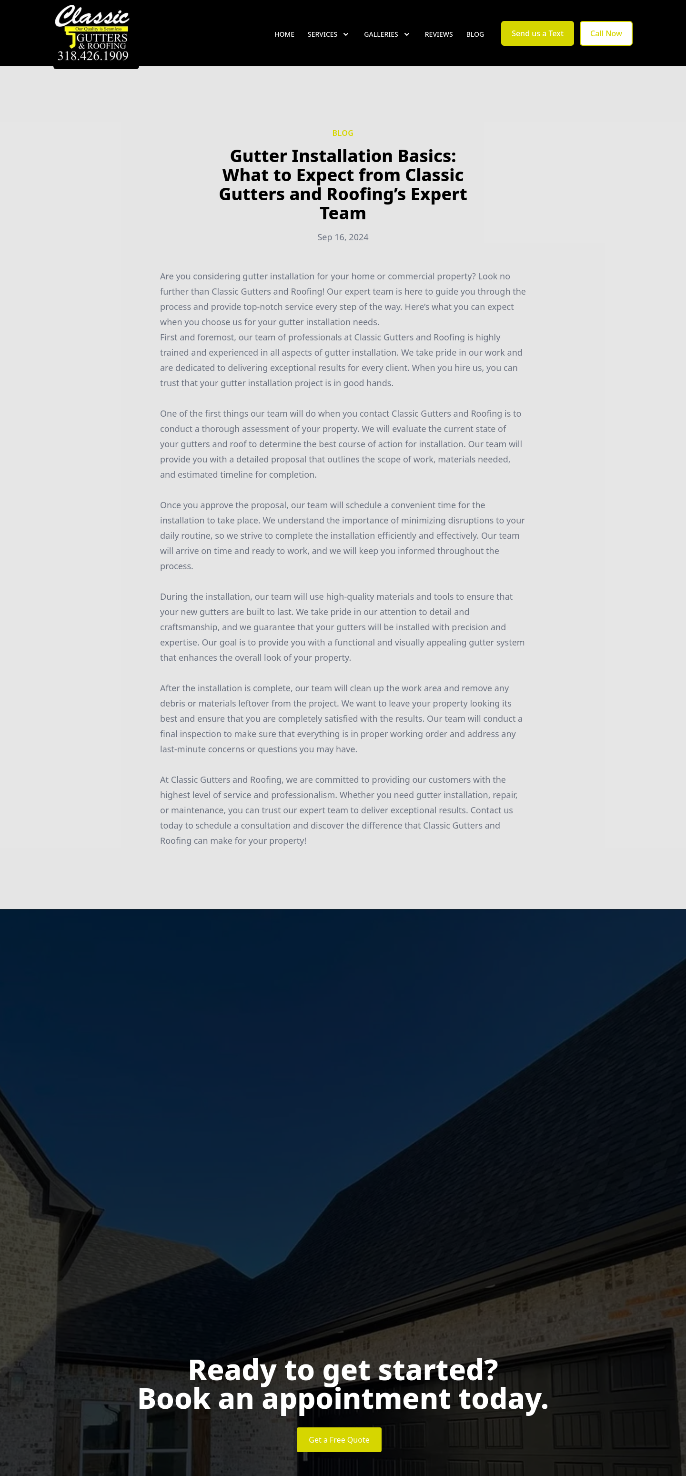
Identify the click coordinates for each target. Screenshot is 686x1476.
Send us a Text (538, 42)
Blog (475, 42)
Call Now (606, 42)
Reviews (439, 42)
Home (284, 42)
